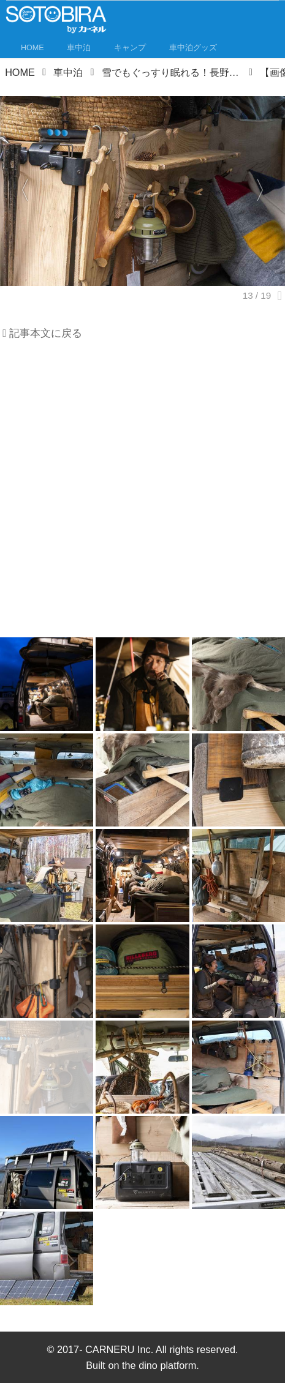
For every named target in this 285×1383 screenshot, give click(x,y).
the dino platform (159, 1365)
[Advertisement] (142, 493)
